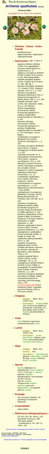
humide (26, 312)
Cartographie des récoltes (25, 429)
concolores (27, 342)
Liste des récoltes (11, 429)
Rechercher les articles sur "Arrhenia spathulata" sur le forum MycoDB (25, 439)
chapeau (38, 342)
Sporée (39, 372)
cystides (27, 381)
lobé (44, 308)
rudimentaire (35, 356)
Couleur (26, 299)
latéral (42, 354)
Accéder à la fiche (39, 429)
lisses (32, 370)
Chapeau (39, 303)
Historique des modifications (10, 436)
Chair (20, 321)
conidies (33, 383)
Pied (38, 354)
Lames (38, 335)
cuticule (28, 390)
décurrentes (28, 338)
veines (25, 340)
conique (33, 358)
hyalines (39, 370)
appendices (24, 388)
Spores (21, 368)
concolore (33, 360)
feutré (25, 360)
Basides (29, 374)
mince (37, 323)
